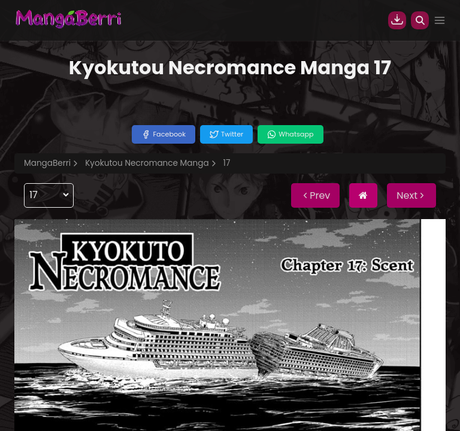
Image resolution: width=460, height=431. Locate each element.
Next (411, 195)
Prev (315, 195)
